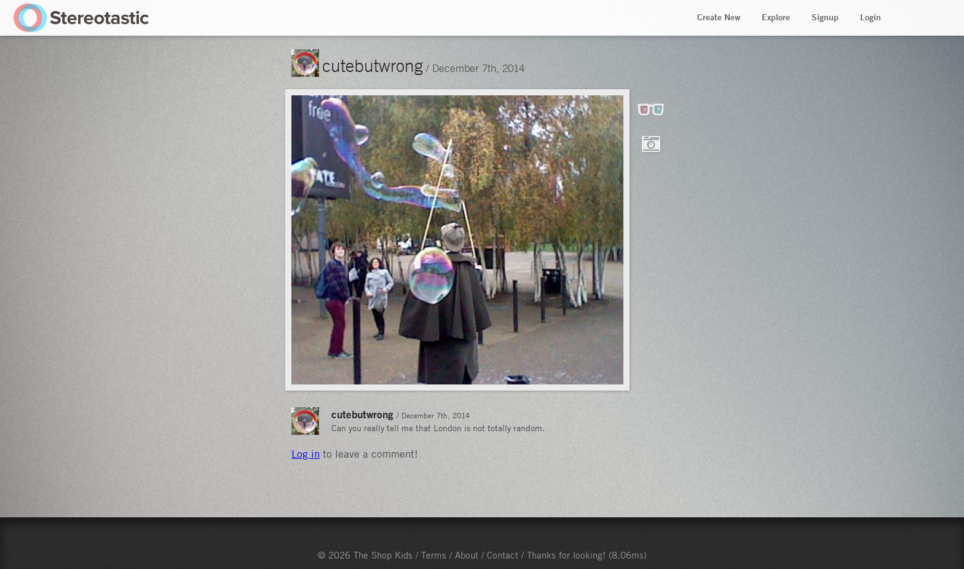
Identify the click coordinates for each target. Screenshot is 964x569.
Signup (825, 17)
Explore (776, 17)
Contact (502, 554)
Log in (305, 454)
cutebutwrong (372, 65)
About (466, 554)
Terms (433, 554)
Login (870, 17)
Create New (718, 17)
